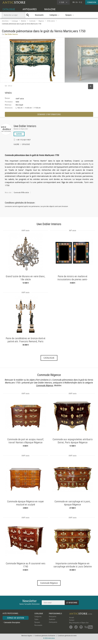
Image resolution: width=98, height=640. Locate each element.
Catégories (37, 616)
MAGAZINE (50, 9)
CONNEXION (91, 2)
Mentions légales (26, 635)
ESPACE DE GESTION (15, 617)
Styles (36, 619)
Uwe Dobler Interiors (25, 126)
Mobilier (23, 21)
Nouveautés (39, 15)
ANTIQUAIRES (30, 9)
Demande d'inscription (12, 622)
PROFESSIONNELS (55, 613)
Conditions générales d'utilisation (44, 635)
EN (77, 2)
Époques (37, 622)
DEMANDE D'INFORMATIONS (49, 114)
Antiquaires (52, 616)
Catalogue (15, 21)
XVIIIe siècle (51, 21)
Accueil (71, 617)
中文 (80, 2)
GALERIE (16, 144)
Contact (71, 620)
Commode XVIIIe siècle (21, 192)
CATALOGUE (9, 9)
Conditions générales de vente (67, 635)
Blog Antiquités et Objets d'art (79, 622)
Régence (41, 21)
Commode (32, 21)
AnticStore (5, 21)
